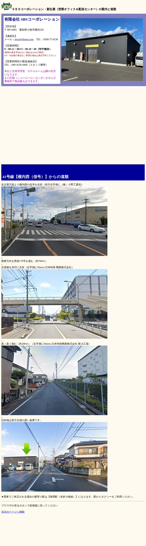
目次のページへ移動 (12, 511)
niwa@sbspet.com (24, 39)
